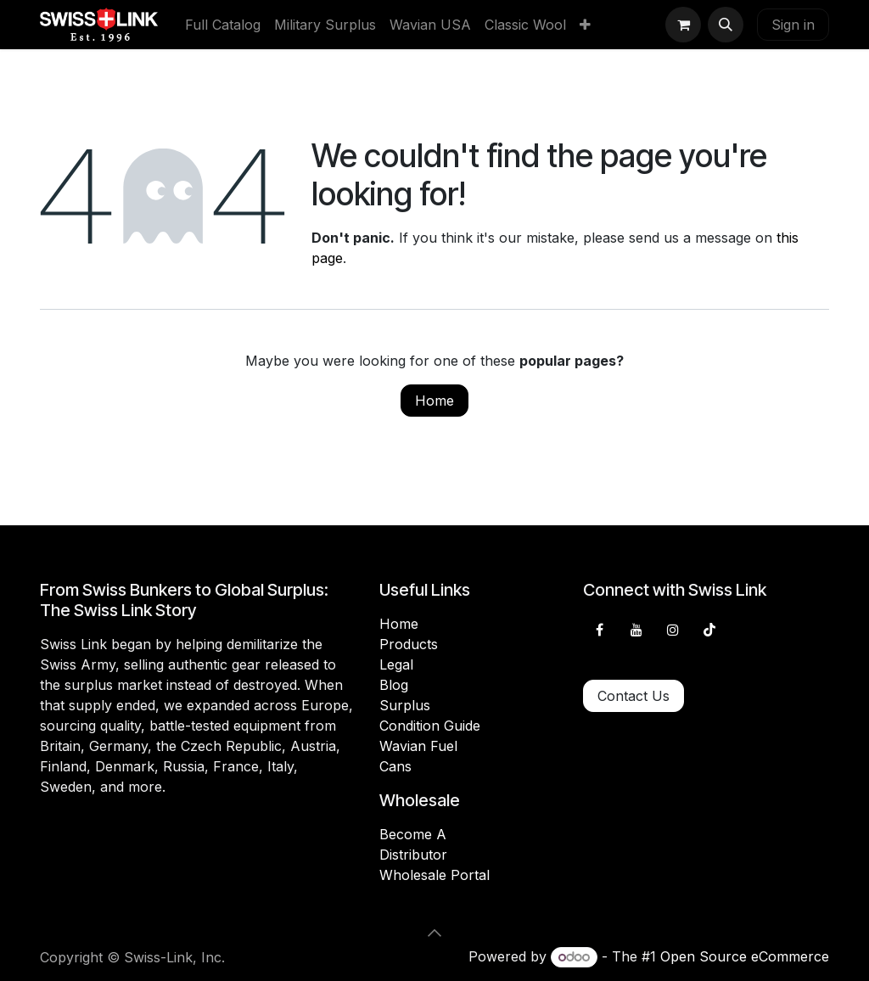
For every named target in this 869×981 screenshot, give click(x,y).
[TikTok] (709, 629)
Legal (396, 664)
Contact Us (633, 695)
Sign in (793, 24)
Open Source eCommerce (744, 956)
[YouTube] (636, 629)
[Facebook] (599, 629)
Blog (393, 684)
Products (408, 644)
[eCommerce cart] (683, 24)
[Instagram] (673, 629)
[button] (725, 24)
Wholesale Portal (434, 874)
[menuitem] (222, 25)
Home (434, 400)
